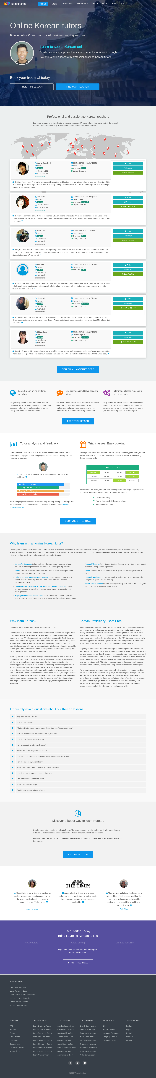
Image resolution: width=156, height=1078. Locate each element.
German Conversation (88, 1040)
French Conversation (87, 1029)
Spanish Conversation (88, 1033)
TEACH (121, 4)
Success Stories (109, 1029)
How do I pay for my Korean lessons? (28, 739)
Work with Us (15, 1051)
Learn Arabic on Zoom (65, 1055)
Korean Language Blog (18, 1005)
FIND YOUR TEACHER (77, 87)
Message (128, 168)
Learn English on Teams (42, 1026)
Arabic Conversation (87, 1055)
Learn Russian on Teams (42, 1051)
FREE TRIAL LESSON (32, 87)
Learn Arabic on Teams (41, 1055)
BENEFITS (95, 4)
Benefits (13, 1029)
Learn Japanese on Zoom (66, 1048)
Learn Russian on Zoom (65, 1051)
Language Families (110, 1037)
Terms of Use (15, 1044)
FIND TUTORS (67, 4)
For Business (15, 1037)
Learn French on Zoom (65, 1029)
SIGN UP (42, 4)
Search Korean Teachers (19, 1002)
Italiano (129, 1040)
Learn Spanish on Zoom (65, 1033)
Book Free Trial (128, 172)
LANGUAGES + (82, 4)
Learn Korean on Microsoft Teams (22, 994)
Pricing (12, 1033)
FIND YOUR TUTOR (78, 854)
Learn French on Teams (42, 1029)
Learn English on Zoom (65, 1026)
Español (129, 1029)
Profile (128, 163)
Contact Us (14, 1040)
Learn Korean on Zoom (18, 991)
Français (129, 1037)
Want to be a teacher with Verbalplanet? (29, 790)
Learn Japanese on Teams (43, 1048)
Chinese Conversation (88, 1044)
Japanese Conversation (88, 1048)
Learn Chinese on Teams (42, 1044)
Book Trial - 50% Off (128, 206)
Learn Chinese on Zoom (65, 1044)
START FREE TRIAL (78, 963)
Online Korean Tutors (18, 987)
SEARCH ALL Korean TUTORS (78, 369)
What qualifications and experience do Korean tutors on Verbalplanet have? (42, 728)
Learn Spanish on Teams (42, 1033)
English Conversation (88, 1026)
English (129, 1026)
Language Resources (111, 1033)
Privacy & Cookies (17, 1048)
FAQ (114, 4)
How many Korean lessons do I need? (28, 778)
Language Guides (109, 1040)
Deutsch (129, 1033)
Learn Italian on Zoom (65, 1037)
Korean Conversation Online (20, 998)
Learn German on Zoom (65, 1040)
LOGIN (54, 4)
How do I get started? (22, 722)
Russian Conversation (88, 1051)
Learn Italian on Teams (41, 1037)
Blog (104, 1026)
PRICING (105, 4)
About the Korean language (24, 784)
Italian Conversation (87, 1037)
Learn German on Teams (42, 1040)
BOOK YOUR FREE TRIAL (78, 521)
